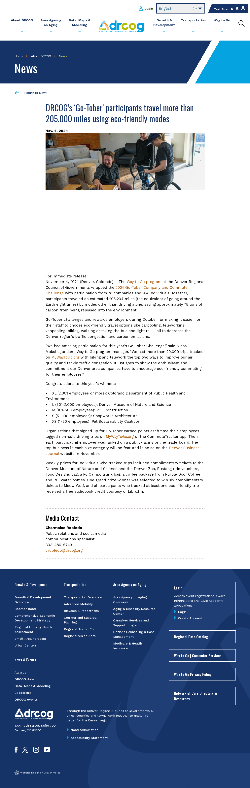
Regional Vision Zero (80, 636)
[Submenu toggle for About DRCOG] (22, 32)
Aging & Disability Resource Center (134, 611)
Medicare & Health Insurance (127, 646)
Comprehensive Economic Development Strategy (35, 618)
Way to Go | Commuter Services (197, 655)
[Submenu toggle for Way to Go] (222, 32)
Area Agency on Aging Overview (130, 599)
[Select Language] (180, 8)
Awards (20, 673)
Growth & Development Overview (33, 599)
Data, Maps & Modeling (33, 686)
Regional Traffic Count (81, 629)
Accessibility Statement (89, 738)
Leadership (23, 693)
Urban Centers (26, 645)
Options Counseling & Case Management (134, 634)
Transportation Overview (83, 597)
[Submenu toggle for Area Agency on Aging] (51, 32)
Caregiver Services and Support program (131, 622)
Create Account (190, 618)
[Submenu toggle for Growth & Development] (164, 32)
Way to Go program (144, 282)
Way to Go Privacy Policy (192, 674)
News (63, 56)
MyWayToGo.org (65, 357)
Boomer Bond (25, 609)
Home (19, 56)
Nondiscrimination (84, 730)
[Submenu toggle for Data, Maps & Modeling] (79, 32)
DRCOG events (26, 700)
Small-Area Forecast (30, 639)
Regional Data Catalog (191, 637)
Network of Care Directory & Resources (195, 696)
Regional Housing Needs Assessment (33, 629)
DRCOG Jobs (24, 679)
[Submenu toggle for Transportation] (193, 32)
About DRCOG (41, 56)
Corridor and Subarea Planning (80, 620)
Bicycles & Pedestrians (81, 611)
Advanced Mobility (78, 604)
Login (148, 8)
